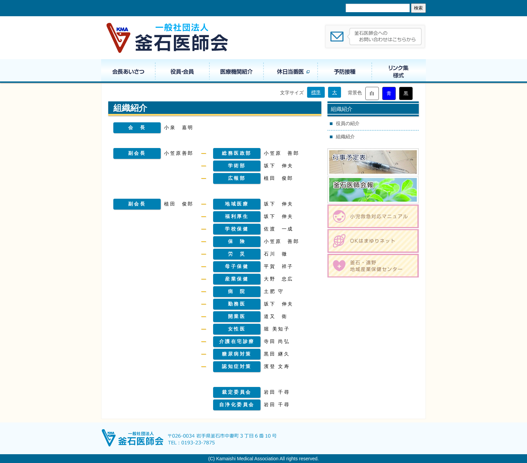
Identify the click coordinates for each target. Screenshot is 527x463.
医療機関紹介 (236, 71)
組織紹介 (345, 136)
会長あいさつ (128, 71)
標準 (316, 92)
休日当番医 (291, 71)
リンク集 (399, 71)
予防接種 (345, 71)
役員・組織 (182, 71)
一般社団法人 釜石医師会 (167, 38)
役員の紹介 (348, 123)
